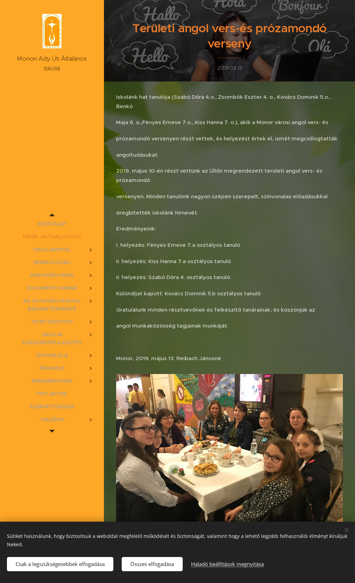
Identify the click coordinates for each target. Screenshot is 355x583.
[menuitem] (52, 224)
